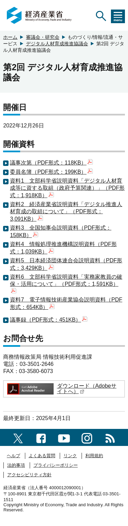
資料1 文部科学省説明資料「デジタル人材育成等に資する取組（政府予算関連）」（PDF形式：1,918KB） (67, 188)
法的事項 (16, 465)
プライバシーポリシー (55, 465)
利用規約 (94, 455)
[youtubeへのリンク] (64, 437)
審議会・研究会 (42, 37)
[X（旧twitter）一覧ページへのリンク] (18, 437)
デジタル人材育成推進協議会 (57, 43)
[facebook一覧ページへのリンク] (41, 437)
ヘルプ (13, 455)
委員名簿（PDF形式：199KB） (51, 172)
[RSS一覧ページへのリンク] (110, 437)
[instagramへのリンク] (87, 437)
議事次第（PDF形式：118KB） (51, 163)
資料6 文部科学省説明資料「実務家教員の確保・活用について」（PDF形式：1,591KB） (66, 283)
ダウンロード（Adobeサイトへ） (86, 388)
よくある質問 (42, 455)
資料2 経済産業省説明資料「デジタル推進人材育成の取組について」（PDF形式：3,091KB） (66, 211)
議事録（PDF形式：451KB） (48, 320)
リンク (70, 455)
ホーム (10, 37)
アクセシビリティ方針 (29, 474)
